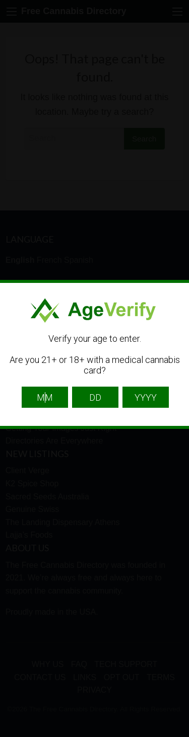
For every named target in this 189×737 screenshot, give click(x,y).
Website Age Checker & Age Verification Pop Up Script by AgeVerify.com (176, 734)
